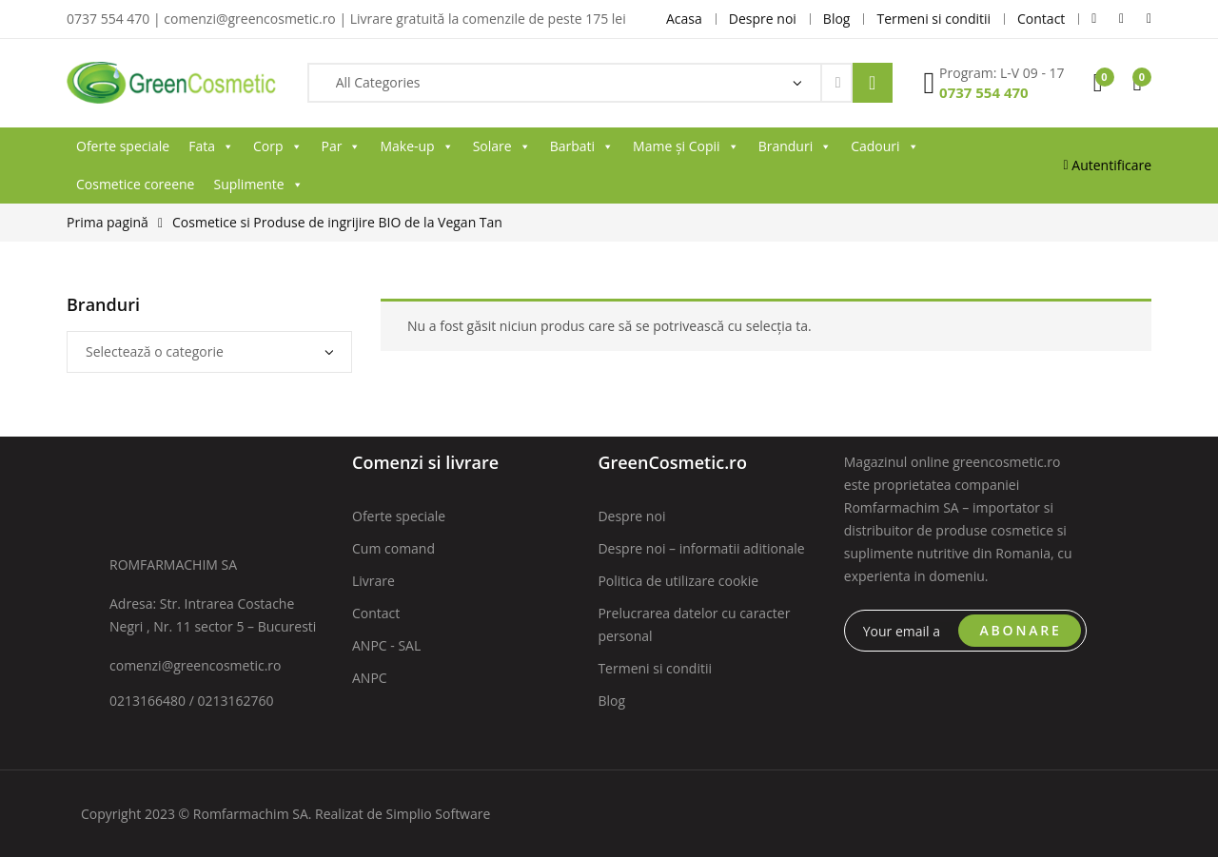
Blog (611, 700)
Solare (502, 146)
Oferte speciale (122, 146)
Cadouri (884, 146)
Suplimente (258, 185)
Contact (376, 613)
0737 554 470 (984, 92)
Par (342, 146)
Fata (211, 146)
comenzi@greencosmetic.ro (195, 665)
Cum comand (393, 548)
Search (873, 83)
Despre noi (631, 516)
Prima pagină (107, 222)
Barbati (582, 146)
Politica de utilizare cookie (678, 581)
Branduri (795, 146)
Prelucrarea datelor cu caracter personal (694, 624)
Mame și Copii (686, 146)
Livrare (373, 581)
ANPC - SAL (386, 645)
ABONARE (1021, 630)
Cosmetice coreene (135, 184)
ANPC (369, 678)
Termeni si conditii (655, 668)
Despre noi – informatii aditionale (701, 548)
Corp (278, 146)
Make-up (416, 146)
